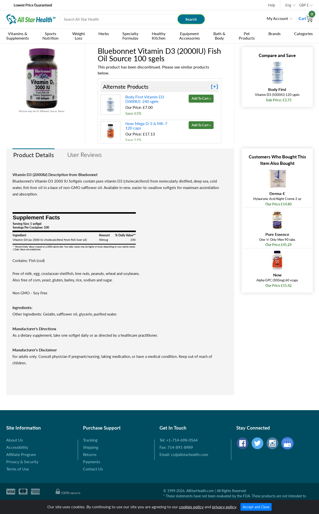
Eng (288, 5)
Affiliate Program (21, 454)
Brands (274, 33)
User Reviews (84, 154)
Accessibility (17, 447)
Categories (303, 33)
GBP (304, 5)
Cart (306, 18)
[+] (215, 86)
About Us (14, 440)
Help (271, 5)
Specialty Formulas (130, 35)
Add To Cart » (201, 98)
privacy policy (224, 506)
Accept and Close (256, 507)
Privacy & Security (22, 461)
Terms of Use (17, 468)
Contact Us (93, 468)
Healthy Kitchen (158, 35)
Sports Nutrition (50, 35)
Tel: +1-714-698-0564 (179, 440)
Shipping (90, 447)
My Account (277, 18)
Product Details (33, 154)
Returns (89, 454)
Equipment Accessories (189, 35)
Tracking (90, 440)
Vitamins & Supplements (17, 35)
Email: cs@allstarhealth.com (184, 454)
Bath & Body (219, 35)
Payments (91, 461)
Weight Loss (78, 35)
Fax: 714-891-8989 (176, 447)
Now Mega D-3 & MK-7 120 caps (146, 125)
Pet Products (247, 35)
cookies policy (191, 506)
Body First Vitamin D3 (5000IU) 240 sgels (144, 99)
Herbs (103, 33)
